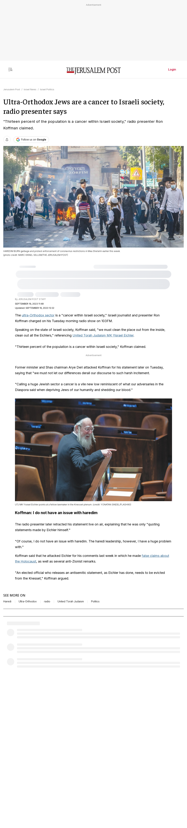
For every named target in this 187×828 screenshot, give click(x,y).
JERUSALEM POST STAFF (32, 299)
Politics (95, 599)
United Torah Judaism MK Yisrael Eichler (102, 335)
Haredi (7, 599)
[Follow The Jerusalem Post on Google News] (31, 139)
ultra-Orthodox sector (38, 315)
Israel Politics (47, 89)
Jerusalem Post (11, 89)
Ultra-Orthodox (28, 599)
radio (47, 599)
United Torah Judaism (71, 599)
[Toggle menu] (10, 69)
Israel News (30, 89)
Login (172, 69)
